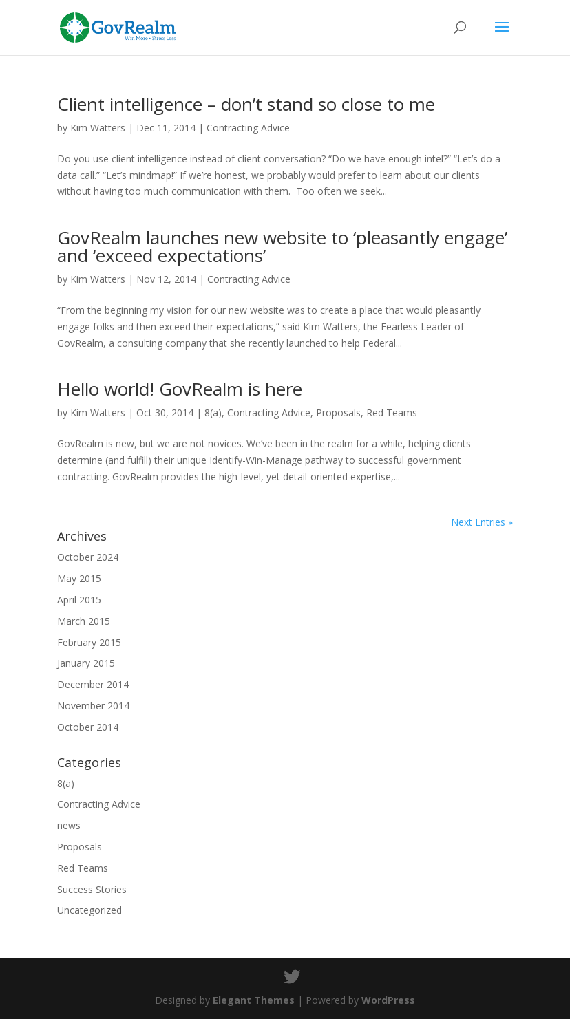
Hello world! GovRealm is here (179, 388)
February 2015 (89, 642)
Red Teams (391, 412)
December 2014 (93, 684)
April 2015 (79, 599)
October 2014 (87, 726)
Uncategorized (89, 909)
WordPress (388, 1000)
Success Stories (92, 889)
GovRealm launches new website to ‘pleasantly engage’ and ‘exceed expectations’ (282, 246)
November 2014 (93, 705)
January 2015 (86, 662)
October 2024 (87, 557)
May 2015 (79, 578)
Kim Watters (97, 127)
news (69, 825)
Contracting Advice (248, 127)
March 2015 (83, 621)
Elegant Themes (254, 1000)
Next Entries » (482, 521)
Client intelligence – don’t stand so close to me (246, 104)
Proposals (338, 412)
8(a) (213, 412)
